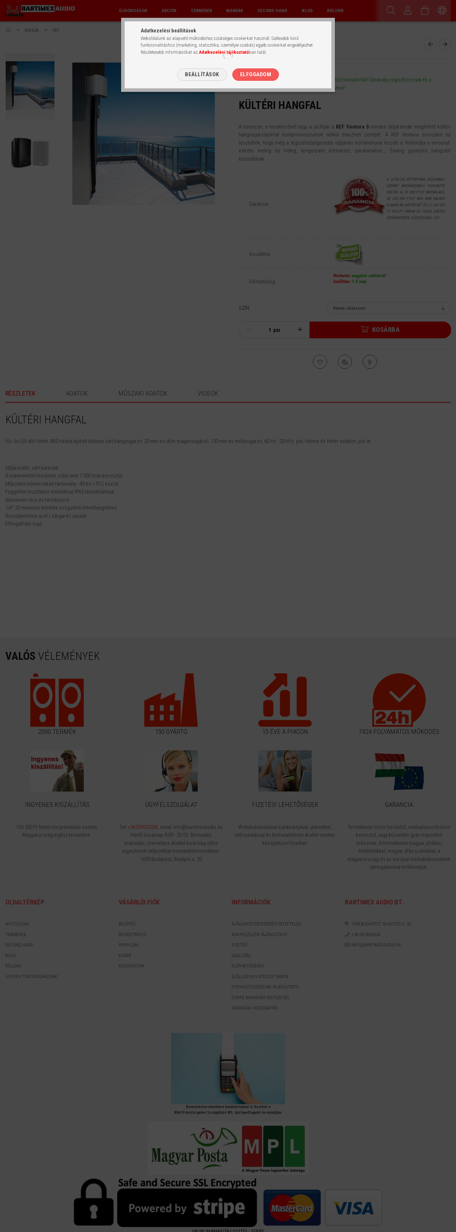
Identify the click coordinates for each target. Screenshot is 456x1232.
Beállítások (202, 74)
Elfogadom (255, 74)
